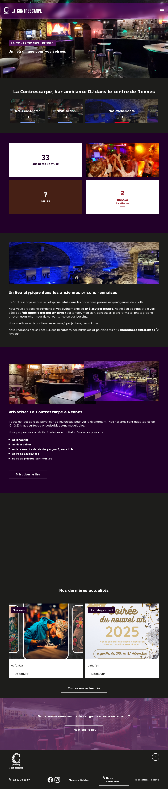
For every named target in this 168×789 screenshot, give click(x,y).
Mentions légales (79, 779)
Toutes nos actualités (84, 688)
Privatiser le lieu (28, 474)
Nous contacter (112, 779)
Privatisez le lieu (84, 730)
